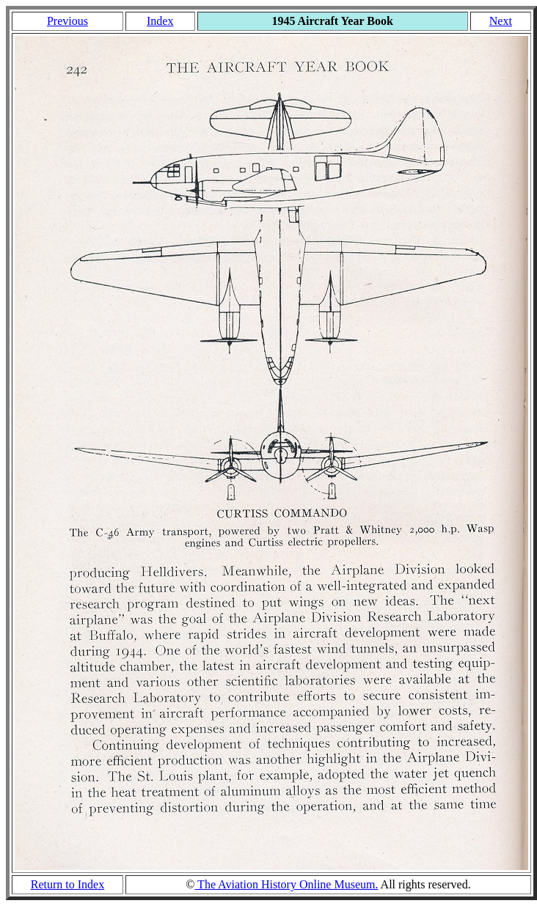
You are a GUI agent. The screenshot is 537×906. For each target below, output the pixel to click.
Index (160, 21)
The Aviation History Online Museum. (286, 884)
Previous (67, 21)
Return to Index (67, 884)
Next (500, 21)
